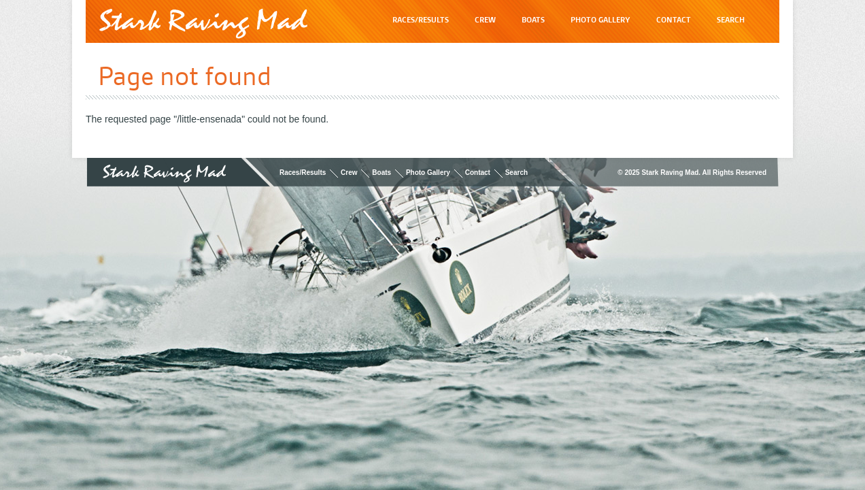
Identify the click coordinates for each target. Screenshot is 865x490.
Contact (477, 172)
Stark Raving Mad (203, 23)
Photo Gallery (428, 172)
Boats (381, 172)
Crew (349, 172)
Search (516, 172)
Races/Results (302, 172)
